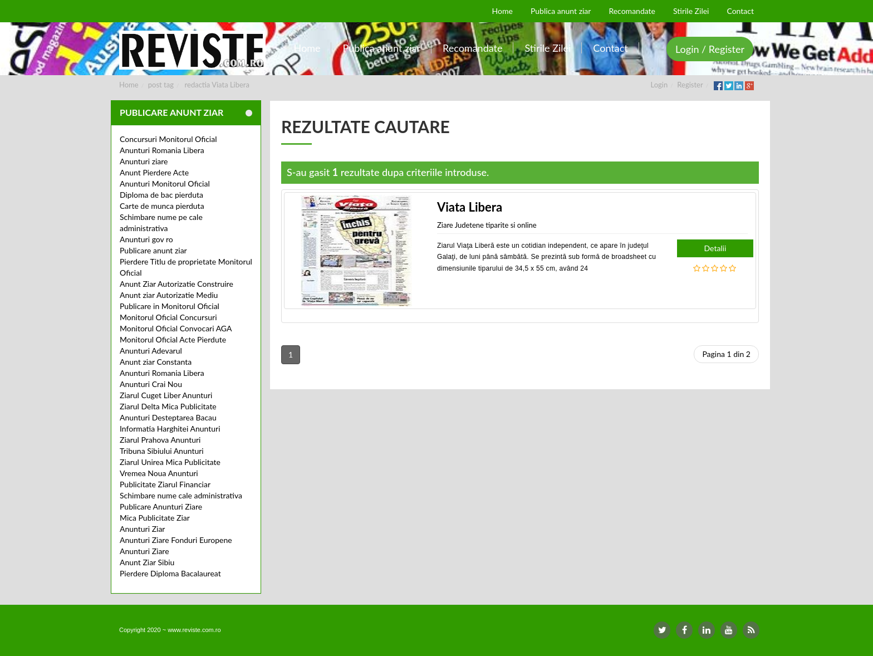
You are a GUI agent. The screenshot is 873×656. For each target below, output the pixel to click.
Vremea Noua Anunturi (159, 473)
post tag (161, 84)
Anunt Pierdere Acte (154, 172)
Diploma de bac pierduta (161, 194)
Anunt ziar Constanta (156, 361)
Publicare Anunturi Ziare (161, 506)
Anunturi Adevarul (151, 350)
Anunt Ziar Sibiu (147, 562)
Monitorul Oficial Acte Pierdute (173, 339)
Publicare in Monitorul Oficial (169, 306)
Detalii (715, 248)
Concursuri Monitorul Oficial (168, 139)
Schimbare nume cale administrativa (181, 495)
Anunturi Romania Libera (162, 150)
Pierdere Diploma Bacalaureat (170, 573)
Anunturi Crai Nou (151, 384)
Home (129, 84)
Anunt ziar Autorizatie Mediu (169, 295)
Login (659, 84)
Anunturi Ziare (144, 551)
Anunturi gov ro (146, 239)
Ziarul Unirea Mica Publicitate (170, 462)
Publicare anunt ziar (153, 250)
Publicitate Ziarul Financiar (165, 484)
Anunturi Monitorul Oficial (165, 183)
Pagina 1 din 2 (726, 354)
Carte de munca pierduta (162, 205)
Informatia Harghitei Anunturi (170, 428)
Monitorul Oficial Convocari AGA (176, 328)
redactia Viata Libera (217, 84)
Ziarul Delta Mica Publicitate (168, 406)
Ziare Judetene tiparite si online (487, 225)
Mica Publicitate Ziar (155, 517)
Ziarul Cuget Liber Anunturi (166, 395)
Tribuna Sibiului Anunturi (162, 451)
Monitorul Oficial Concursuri (168, 317)
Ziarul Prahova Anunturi (160, 439)
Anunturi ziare (144, 161)
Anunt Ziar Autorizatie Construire (176, 283)
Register (690, 84)
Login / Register (709, 49)
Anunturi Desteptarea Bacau (168, 417)
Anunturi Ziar (142, 528)
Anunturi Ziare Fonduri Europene (176, 540)
